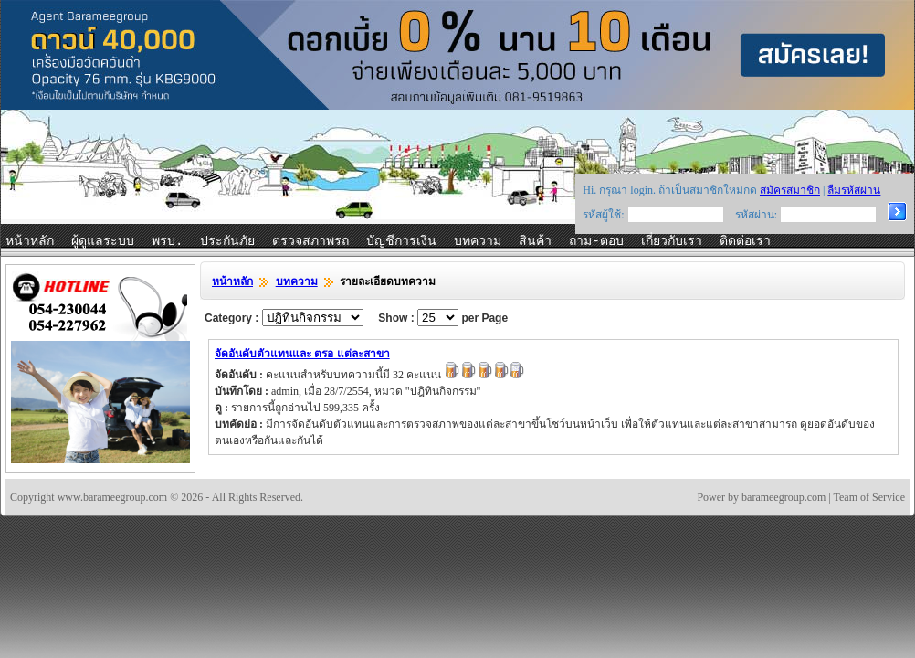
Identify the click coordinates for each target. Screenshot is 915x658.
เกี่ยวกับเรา (671, 241)
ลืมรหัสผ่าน (853, 190)
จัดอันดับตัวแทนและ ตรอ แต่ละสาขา (302, 353)
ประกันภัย (227, 241)
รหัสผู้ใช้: (603, 214)
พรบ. (167, 241)
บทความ (477, 241)
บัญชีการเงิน (401, 241)
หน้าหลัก (29, 241)
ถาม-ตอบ (596, 241)
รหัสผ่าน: (756, 214)
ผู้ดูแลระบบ (102, 241)
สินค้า (535, 241)
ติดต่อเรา (745, 241)
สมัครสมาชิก (790, 190)
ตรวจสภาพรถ (310, 241)
